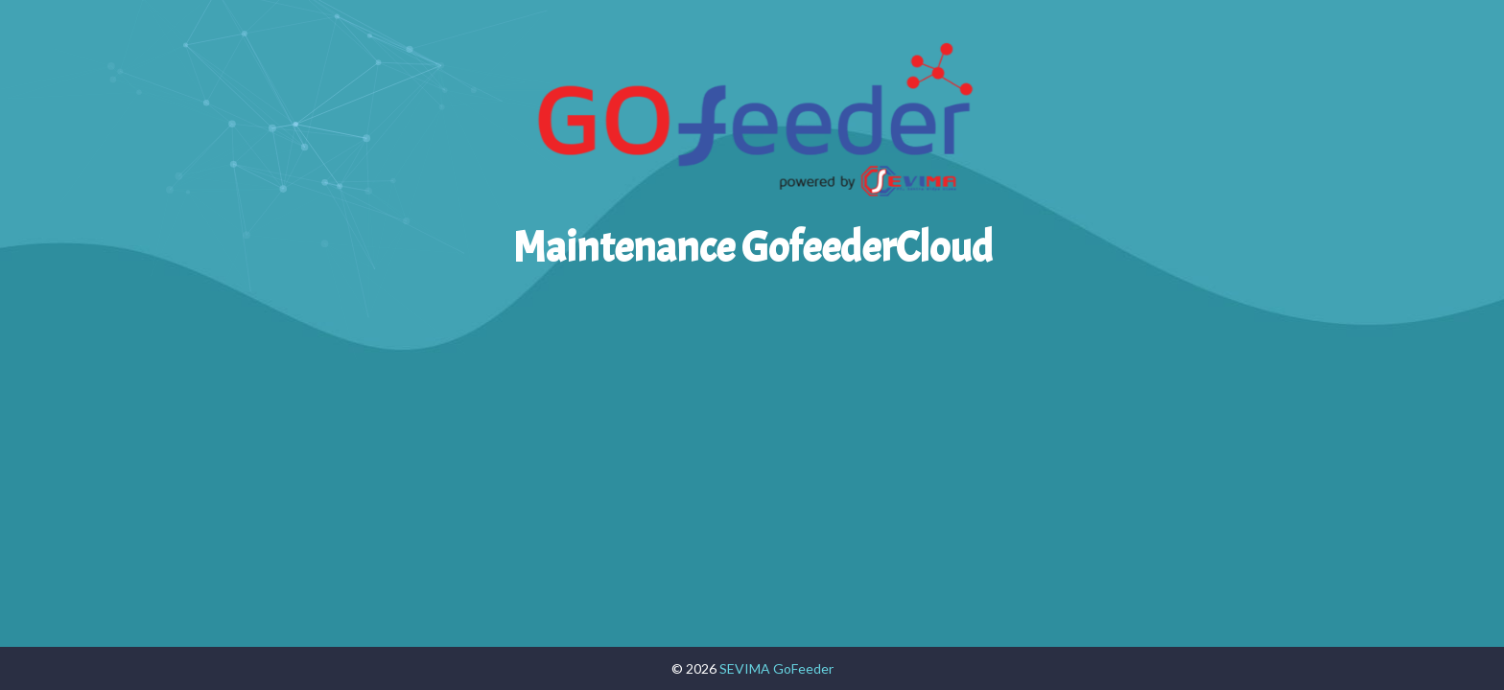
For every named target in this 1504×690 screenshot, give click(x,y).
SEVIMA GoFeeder (776, 668)
